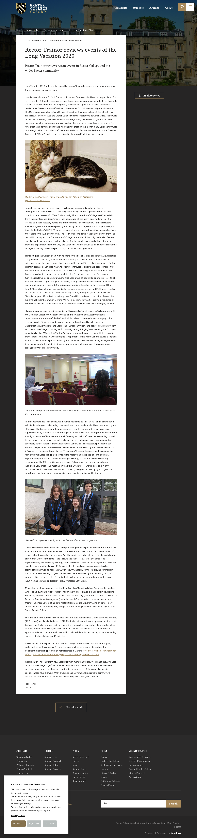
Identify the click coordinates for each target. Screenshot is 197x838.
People (104, 757)
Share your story (81, 757)
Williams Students (25, 765)
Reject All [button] (34, 823)
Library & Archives (109, 773)
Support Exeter (80, 769)
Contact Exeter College (140, 769)
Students (138, 8)
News (29, 30)
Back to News (151, 95)
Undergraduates (24, 757)
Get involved (79, 777)
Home (19, 30)
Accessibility (135, 777)
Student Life (22, 773)
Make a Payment (137, 773)
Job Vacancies (136, 765)
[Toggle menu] (190, 7)
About (169, 8)
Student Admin (52, 765)
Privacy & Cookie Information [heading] (28, 784)
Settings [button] (50, 823)
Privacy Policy (107, 785)
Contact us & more (138, 751)
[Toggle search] (182, 7)
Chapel (104, 777)
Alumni (154, 8)
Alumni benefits (80, 773)
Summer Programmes (139, 761)
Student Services (53, 769)
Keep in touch (79, 781)
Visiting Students (24, 769)
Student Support (53, 761)
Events (76, 761)
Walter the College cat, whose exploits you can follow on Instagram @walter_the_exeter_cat (59, 199)
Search (173, 804)
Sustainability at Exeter (112, 765)
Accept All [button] (18, 823)
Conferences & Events (139, 757)
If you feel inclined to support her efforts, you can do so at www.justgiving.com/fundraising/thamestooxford (70, 653)
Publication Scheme (110, 781)
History (104, 769)
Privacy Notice (18, 815)
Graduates (21, 761)
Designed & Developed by (163, 833)
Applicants (120, 8)
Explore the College (110, 761)
